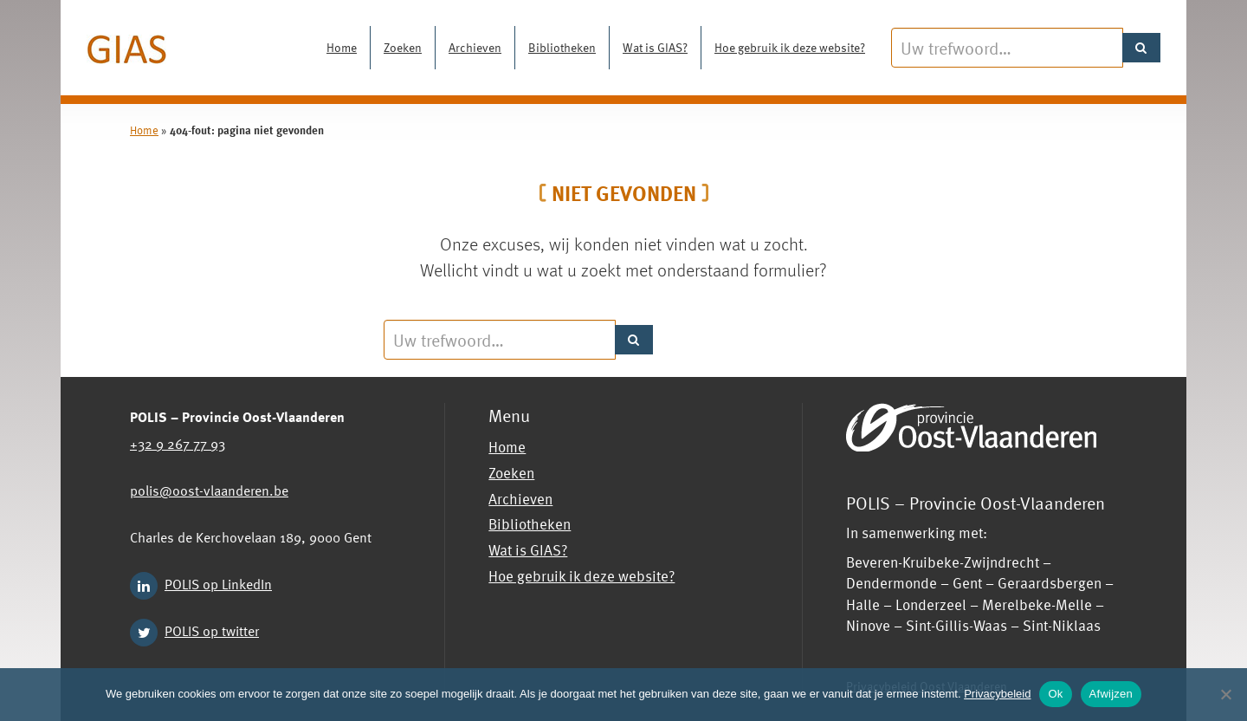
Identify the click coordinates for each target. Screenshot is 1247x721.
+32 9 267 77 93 (177, 442)
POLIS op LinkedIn (218, 583)
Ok (1055, 693)
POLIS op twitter (212, 630)
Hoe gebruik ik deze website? (789, 47)
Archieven (475, 47)
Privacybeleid (997, 693)
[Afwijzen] (1225, 694)
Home (341, 47)
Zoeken (403, 47)
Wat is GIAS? (655, 47)
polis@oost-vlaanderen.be (209, 489)
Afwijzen (1111, 693)
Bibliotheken (562, 47)
